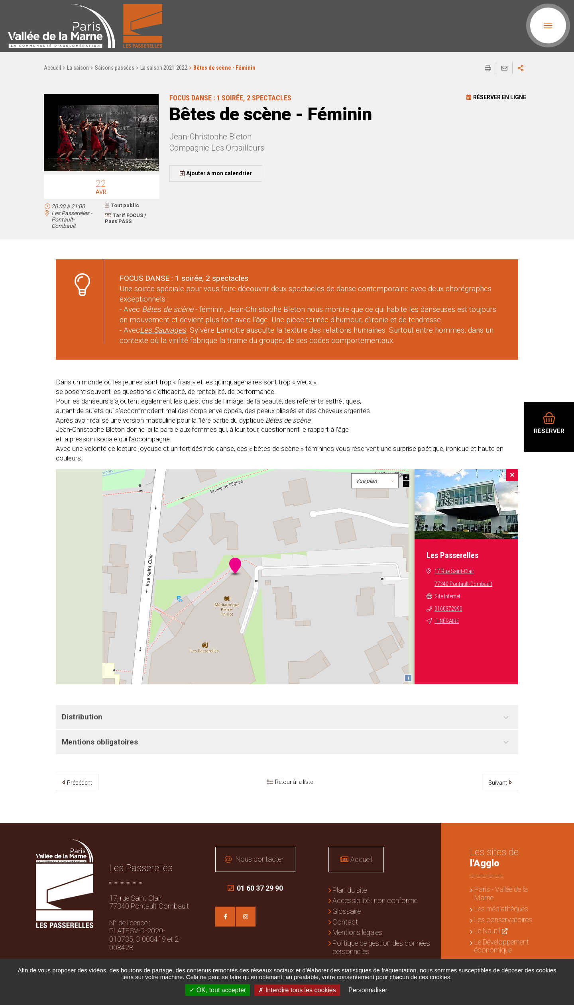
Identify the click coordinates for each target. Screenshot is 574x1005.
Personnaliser (367, 990)
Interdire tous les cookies (297, 990)
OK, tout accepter (217, 990)
